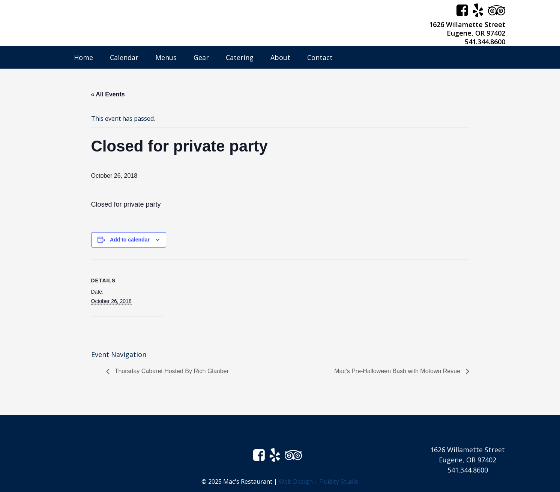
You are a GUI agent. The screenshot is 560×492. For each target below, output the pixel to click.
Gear (201, 57)
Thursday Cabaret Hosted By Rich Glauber (171, 371)
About (280, 57)
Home (83, 57)
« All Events (108, 94)
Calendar (124, 57)
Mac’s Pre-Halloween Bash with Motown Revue (398, 371)
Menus (166, 57)
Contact (320, 57)
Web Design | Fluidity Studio (319, 481)
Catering (240, 57)
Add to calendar (130, 240)
